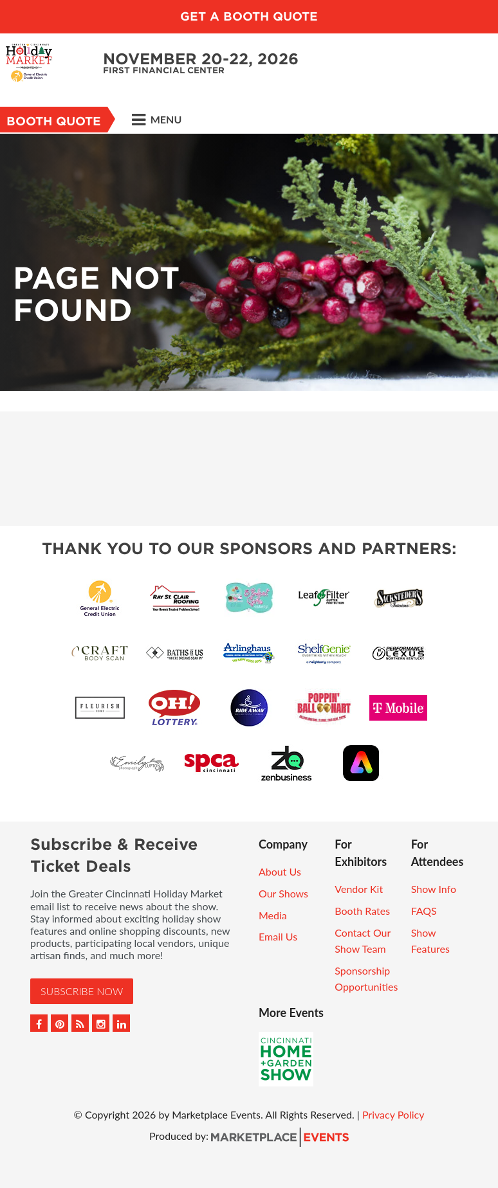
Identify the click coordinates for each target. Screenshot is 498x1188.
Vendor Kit (359, 889)
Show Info (433, 889)
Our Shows (283, 893)
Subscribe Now (82, 991)
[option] (249, 262)
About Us (280, 871)
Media (273, 915)
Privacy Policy (393, 1114)
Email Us (278, 936)
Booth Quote (53, 121)
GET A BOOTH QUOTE (249, 16)
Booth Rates (362, 911)
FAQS (424, 911)
